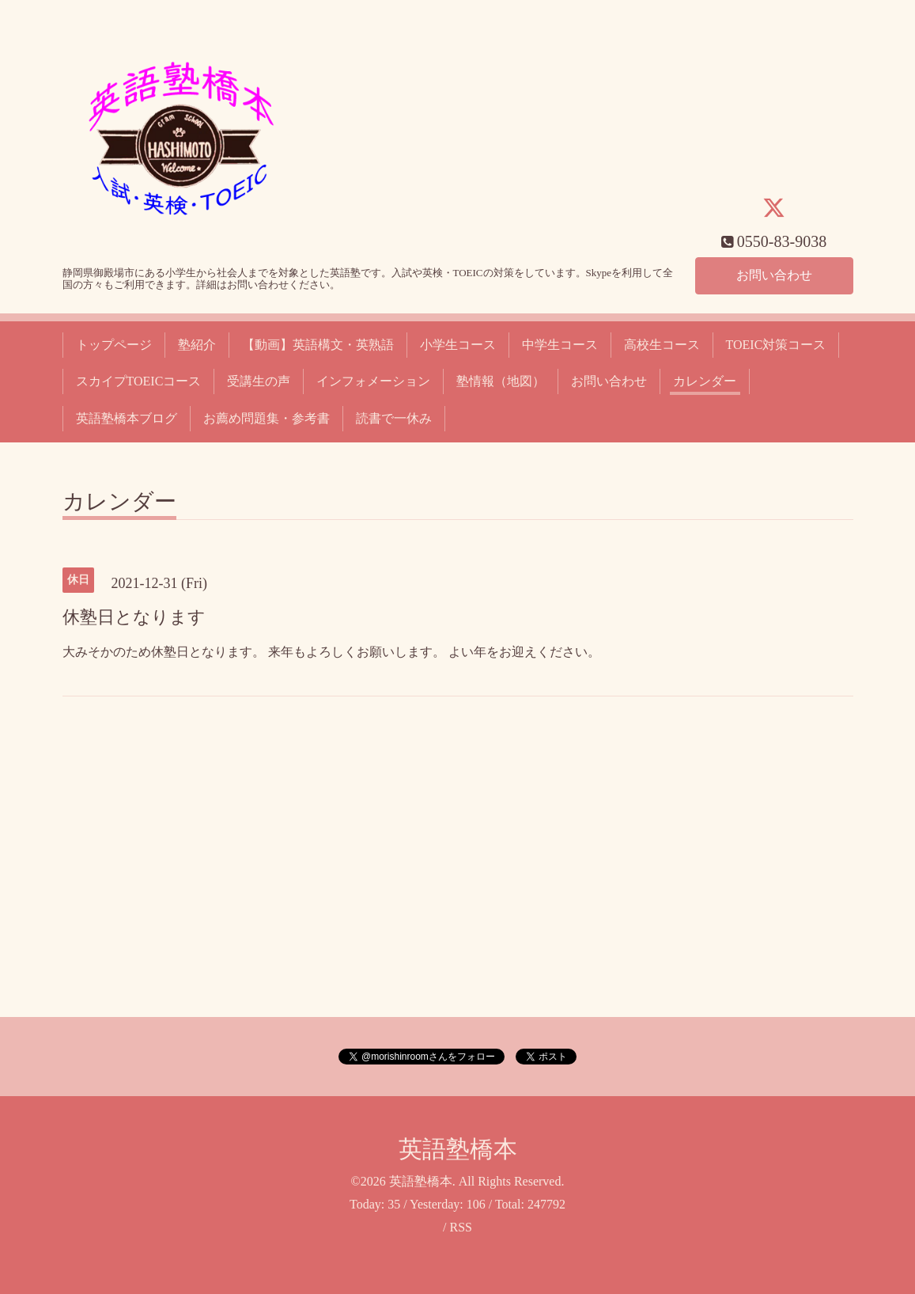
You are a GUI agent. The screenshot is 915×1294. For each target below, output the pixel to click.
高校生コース (662, 344)
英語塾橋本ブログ (126, 418)
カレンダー (704, 381)
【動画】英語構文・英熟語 (318, 344)
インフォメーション (373, 381)
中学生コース (560, 344)
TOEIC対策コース (776, 344)
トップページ (114, 344)
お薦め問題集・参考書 (266, 418)
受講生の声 (258, 381)
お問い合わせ (774, 275)
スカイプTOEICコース (139, 381)
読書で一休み (394, 418)
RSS (460, 1227)
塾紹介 (197, 344)
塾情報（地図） (500, 381)
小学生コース (458, 344)
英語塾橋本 (458, 1149)
